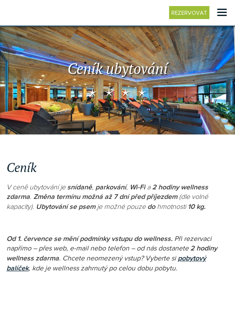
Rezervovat (190, 13)
